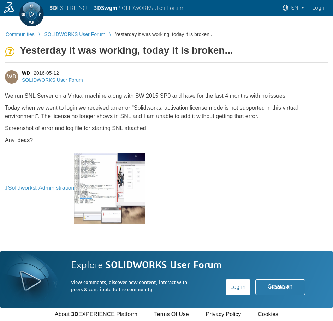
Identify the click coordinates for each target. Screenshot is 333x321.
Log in (238, 287)
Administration (56, 188)
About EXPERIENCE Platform (96, 314)
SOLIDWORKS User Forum (52, 80)
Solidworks (21, 188)
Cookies (268, 314)
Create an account (280, 287)
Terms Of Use (171, 314)
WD (26, 73)
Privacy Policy (223, 314)
